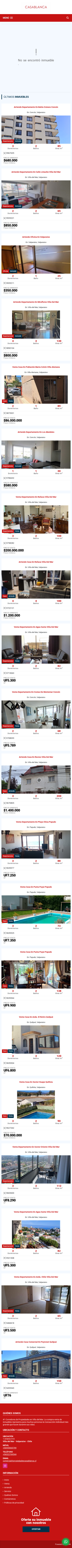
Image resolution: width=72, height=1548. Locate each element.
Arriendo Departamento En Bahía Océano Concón (36, 107)
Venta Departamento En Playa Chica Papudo (36, 822)
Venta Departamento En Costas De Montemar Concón (36, 692)
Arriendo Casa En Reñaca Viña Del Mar (36, 562)
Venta (6, 1484)
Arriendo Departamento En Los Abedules (36, 432)
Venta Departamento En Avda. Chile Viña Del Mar (36, 1277)
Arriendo (8, 1487)
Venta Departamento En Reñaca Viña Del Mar (36, 497)
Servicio (7, 1491)
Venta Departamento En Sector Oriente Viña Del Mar (36, 1147)
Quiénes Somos (11, 1495)
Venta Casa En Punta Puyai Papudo (36, 887)
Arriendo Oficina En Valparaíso (36, 237)
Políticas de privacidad (14, 1503)
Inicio (6, 1480)
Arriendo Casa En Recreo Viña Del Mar (36, 757)
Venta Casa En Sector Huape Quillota (36, 1082)
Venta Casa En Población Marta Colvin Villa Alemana (36, 367)
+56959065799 (9, 1448)
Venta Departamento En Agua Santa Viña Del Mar (36, 627)
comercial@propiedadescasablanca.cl (19, 1461)
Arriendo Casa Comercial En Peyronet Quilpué (36, 1342)
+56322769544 (9, 1454)
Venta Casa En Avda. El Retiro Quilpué (36, 1017)
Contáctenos (10, 1499)
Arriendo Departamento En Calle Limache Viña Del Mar (36, 172)
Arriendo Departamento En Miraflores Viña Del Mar (36, 302)
